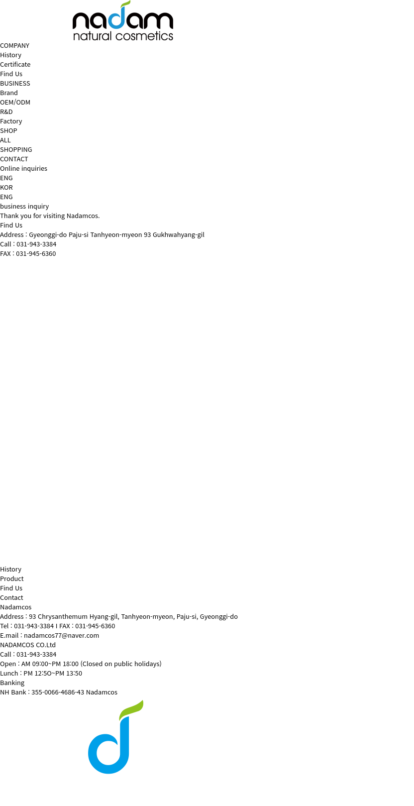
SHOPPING (16, 149)
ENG (6, 196)
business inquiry (24, 206)
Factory (11, 120)
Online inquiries (23, 168)
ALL (5, 139)
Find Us (11, 73)
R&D (6, 111)
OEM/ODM (15, 102)
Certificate (15, 64)
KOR (6, 187)
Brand (9, 92)
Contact (11, 597)
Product (12, 578)
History (10, 54)
